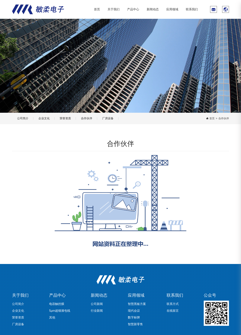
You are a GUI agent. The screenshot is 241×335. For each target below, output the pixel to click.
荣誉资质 (70, 118)
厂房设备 (117, 118)
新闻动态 (153, 9)
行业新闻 (97, 310)
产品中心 (133, 9)
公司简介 (24, 118)
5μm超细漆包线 (59, 310)
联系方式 (173, 304)
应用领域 (172, 9)
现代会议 (134, 310)
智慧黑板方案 (137, 304)
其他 (52, 317)
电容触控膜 (56, 304)
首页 (97, 9)
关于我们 (114, 9)
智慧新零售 (135, 324)
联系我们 (192, 9)
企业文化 (47, 118)
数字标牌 (134, 317)
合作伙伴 (94, 118)
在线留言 (173, 310)
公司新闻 (97, 304)
